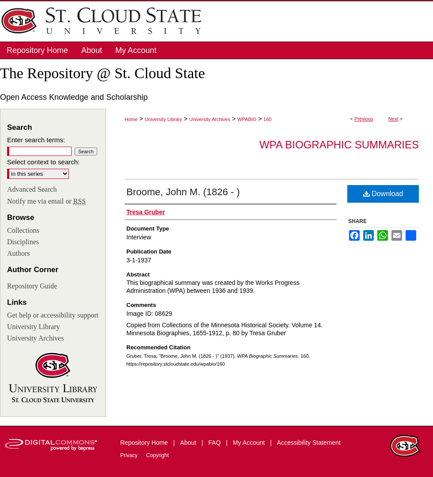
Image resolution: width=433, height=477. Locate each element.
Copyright (157, 455)
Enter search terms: (36, 140)
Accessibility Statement (309, 442)
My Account (249, 442)
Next (393, 118)
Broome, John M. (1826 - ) (183, 191)
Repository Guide (32, 286)
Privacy (129, 455)
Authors (18, 253)
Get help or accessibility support (53, 315)
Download (383, 193)
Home (131, 119)
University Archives (209, 119)
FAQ (216, 442)
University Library (163, 119)
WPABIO (246, 119)
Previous (363, 118)
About (189, 442)
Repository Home (145, 442)
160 (267, 119)
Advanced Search (32, 189)
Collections (23, 230)
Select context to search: (43, 162)
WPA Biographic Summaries (339, 145)
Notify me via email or (46, 201)
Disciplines (23, 242)
